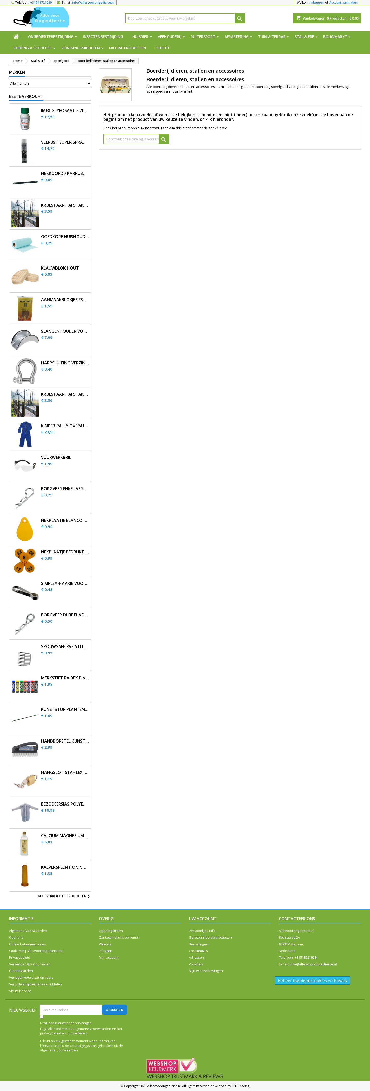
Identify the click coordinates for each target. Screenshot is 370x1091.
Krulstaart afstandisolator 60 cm (65, 205)
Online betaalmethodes (27, 944)
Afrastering (237, 36)
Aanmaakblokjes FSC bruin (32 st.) (65, 300)
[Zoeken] (185, 18)
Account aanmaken (343, 2)
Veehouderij (169, 36)
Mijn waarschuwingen (206, 970)
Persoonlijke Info (202, 930)
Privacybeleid (19, 957)
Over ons (16, 937)
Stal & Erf (304, 36)
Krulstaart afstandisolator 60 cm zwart (65, 394)
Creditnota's (198, 950)
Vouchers (196, 964)
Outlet (162, 47)
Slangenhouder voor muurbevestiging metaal (65, 331)
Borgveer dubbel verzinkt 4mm (65, 615)
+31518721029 (41, 2)
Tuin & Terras (271, 36)
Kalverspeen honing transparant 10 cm (65, 867)
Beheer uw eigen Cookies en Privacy (312, 980)
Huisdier (140, 36)
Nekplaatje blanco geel (65, 520)
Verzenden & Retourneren (29, 964)
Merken (17, 72)
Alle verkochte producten (64, 896)
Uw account (203, 918)
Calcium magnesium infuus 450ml (65, 836)
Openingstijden (21, 970)
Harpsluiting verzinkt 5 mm (65, 363)
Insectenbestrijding (103, 36)
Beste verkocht (26, 96)
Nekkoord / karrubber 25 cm (65, 173)
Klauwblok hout (60, 268)
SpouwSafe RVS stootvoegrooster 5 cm (65, 647)
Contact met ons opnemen (119, 937)
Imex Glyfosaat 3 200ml (65, 111)
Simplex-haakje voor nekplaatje (65, 583)
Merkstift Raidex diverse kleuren (65, 678)
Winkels (105, 944)
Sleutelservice (20, 990)
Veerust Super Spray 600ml (65, 142)
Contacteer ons (297, 918)
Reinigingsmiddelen (80, 47)
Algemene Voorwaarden (28, 930)
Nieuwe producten (127, 47)
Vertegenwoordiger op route (31, 977)
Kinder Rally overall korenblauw (65, 426)
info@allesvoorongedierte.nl (93, 2)
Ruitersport (203, 36)
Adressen (196, 957)
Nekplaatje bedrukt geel (65, 552)
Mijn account (108, 957)
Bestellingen (198, 944)
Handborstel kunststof (65, 741)
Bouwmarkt (335, 36)
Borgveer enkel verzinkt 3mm (65, 489)
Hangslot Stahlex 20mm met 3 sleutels (65, 772)
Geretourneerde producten (210, 937)
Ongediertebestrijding (50, 36)
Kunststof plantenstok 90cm (65, 709)
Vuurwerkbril (56, 457)
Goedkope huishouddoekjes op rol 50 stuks (65, 237)
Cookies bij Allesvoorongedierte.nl (35, 950)
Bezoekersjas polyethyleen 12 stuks (65, 804)
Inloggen (317, 2)
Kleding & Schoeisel (33, 47)
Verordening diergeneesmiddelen (35, 984)
